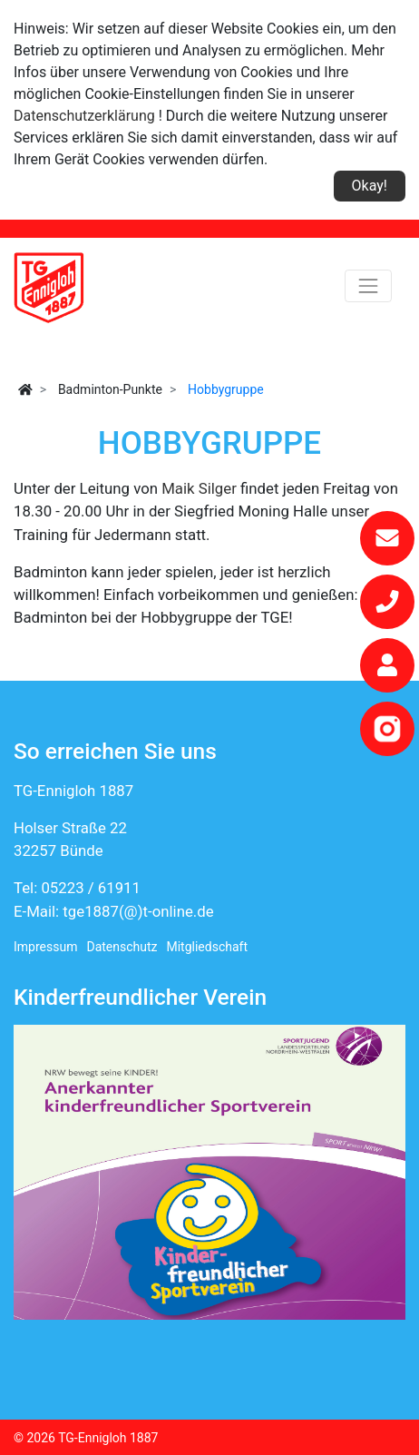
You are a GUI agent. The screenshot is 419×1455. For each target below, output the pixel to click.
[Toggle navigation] (368, 286)
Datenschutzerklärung (84, 115)
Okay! (369, 185)
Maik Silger (200, 488)
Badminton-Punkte (110, 389)
